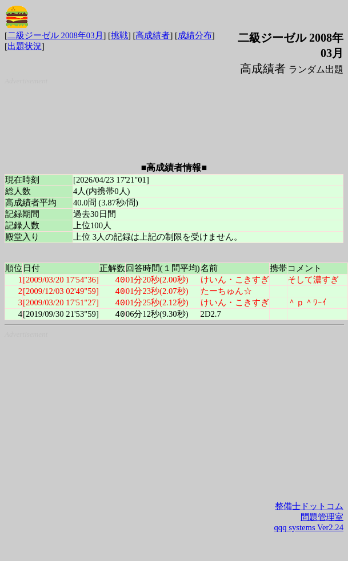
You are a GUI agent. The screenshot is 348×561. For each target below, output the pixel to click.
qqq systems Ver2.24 (308, 529)
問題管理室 (322, 519)
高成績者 (152, 35)
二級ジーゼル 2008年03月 (55, 35)
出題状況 (24, 46)
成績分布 (195, 35)
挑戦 (119, 35)
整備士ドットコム (309, 508)
